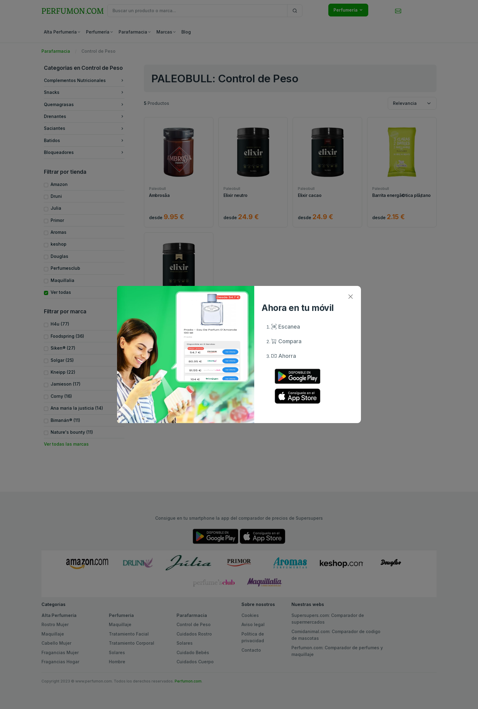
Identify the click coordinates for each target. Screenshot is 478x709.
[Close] (350, 296)
